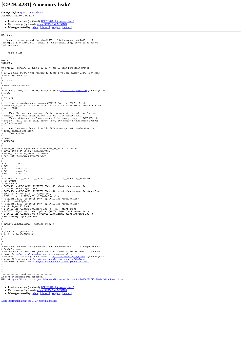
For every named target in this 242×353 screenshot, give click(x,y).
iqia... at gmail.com (73, 102)
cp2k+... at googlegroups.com (34, 298)
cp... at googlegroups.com (68, 301)
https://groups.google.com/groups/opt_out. (62, 307)
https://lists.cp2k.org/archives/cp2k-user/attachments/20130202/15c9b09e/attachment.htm (65, 328)
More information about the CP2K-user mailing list (29, 350)
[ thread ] (45, 27)
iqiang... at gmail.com (31, 12)
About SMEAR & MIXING (52, 24)
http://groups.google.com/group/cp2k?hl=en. (57, 304)
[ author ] (67, 27)
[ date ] (35, 27)
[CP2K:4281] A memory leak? (57, 21)
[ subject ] (56, 27)
